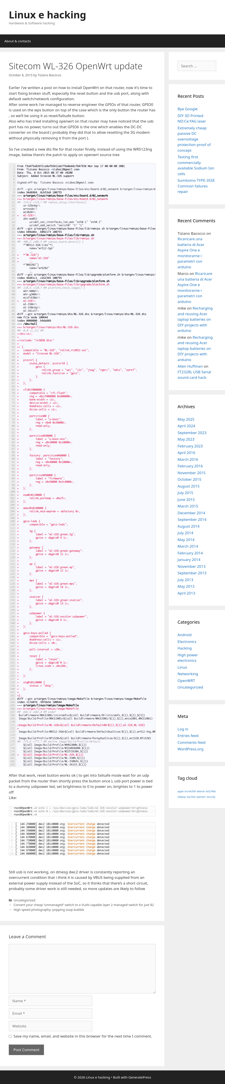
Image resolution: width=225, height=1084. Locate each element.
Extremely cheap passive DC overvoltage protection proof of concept (194, 139)
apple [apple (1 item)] (181, 791)
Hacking (185, 648)
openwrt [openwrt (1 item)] (201, 796)
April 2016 (186, 452)
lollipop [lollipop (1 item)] (182, 796)
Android (185, 634)
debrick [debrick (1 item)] (201, 791)
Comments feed (191, 742)
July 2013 (185, 579)
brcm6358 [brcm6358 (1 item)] (190, 791)
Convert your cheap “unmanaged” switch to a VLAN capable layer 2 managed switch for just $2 (84, 905)
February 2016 (190, 465)
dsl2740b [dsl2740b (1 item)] (211, 791)
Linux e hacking (47, 14)
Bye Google (188, 108)
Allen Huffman (190, 366)
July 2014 (185, 532)
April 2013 (186, 593)
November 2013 (191, 566)
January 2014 (189, 559)
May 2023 (186, 439)
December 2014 (191, 512)
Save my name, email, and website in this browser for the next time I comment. (83, 1036)
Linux (182, 667)
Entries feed (188, 735)
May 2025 (186, 419)
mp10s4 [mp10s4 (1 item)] (191, 796)
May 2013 (186, 586)
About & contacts (17, 41)
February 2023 (190, 446)
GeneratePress (139, 1077)
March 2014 (188, 546)
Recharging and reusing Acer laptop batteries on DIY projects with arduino (195, 319)
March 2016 (188, 459)
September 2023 (192, 432)
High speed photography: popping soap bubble (49, 910)
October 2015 (189, 479)
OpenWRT (186, 680)
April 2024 (186, 425)
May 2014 (186, 539)
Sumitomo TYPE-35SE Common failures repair (196, 186)
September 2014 (192, 519)
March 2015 (188, 506)
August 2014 (189, 526)
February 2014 (190, 552)
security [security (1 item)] (211, 796)
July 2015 (185, 492)
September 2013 (192, 572)
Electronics (187, 641)
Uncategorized (24, 900)
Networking (188, 673)
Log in (183, 729)
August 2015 (189, 486)
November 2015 (191, 472)
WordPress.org (190, 748)
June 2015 (186, 499)
